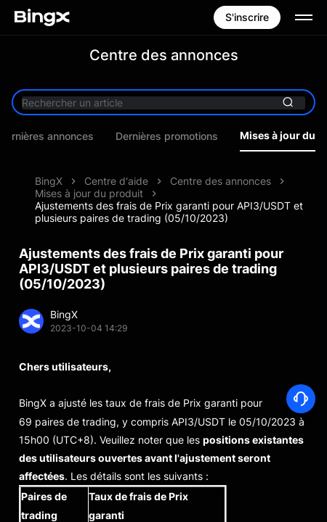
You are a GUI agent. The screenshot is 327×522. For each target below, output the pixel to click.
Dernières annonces (59, 136)
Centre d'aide (116, 181)
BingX (48, 181)
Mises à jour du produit (89, 193)
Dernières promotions (180, 136)
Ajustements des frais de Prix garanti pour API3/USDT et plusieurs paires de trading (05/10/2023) (169, 211)
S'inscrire (247, 17)
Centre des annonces (220, 181)
